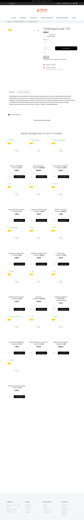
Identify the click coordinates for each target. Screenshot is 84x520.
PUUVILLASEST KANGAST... (61, 166)
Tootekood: (46, 34)
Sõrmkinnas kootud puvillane (16, 386)
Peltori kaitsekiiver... (38, 166)
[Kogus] (46, 48)
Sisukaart (27, 510)
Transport (45, 507)
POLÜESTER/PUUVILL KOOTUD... (38, 342)
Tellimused (64, 507)
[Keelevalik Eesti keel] (13, 3)
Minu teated (64, 514)
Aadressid (63, 512)
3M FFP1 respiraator (61, 209)
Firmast (45, 505)
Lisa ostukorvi (66, 48)
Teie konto (64, 502)
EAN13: (45, 36)
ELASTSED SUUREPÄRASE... (16, 342)
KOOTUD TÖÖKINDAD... (17, 166)
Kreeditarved (64, 510)
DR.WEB (74, 18)
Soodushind (28, 505)
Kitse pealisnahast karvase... (17, 209)
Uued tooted (28, 507)
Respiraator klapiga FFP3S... (17, 253)
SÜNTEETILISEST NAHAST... (17, 297)
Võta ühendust (46, 512)
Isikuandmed (64, 505)
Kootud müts (61, 253)
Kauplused (27, 512)
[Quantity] (10, 176)
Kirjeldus (11, 92)
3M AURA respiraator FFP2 (38, 253)
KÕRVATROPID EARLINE (61, 342)
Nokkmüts (39, 297)
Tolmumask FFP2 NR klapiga (38, 209)
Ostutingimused (47, 510)
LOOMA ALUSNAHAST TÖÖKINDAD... (60, 297)
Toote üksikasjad (24, 92)
